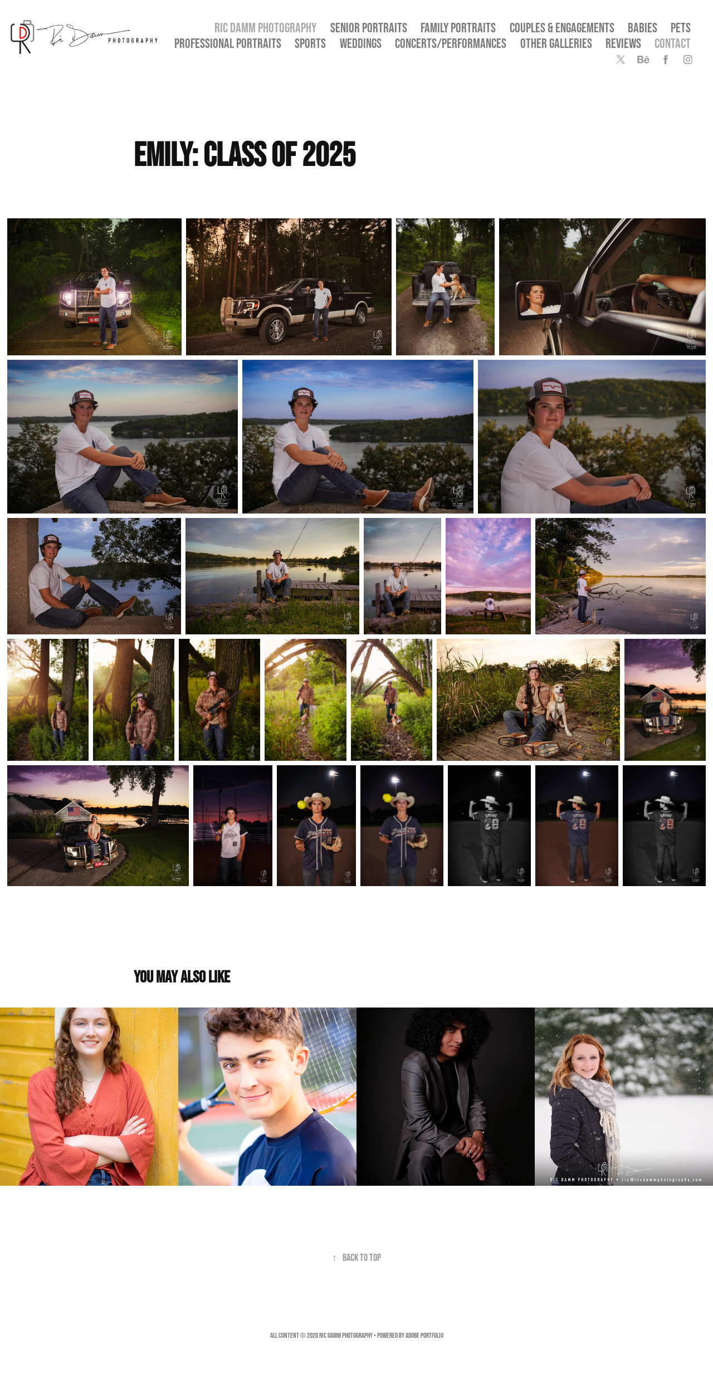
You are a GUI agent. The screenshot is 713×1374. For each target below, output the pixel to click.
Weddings (361, 43)
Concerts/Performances (450, 43)
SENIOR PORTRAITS (368, 27)
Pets (681, 27)
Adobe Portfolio (424, 1335)
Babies (642, 27)
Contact (673, 43)
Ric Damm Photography (265, 27)
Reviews (623, 43)
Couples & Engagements (562, 27)
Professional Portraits (227, 43)
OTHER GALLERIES (556, 43)
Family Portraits (458, 27)
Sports (310, 43)
